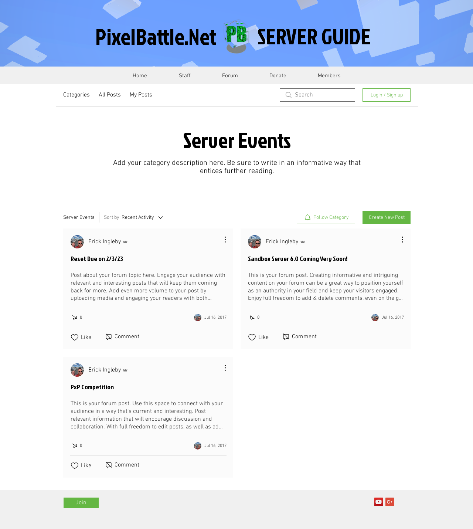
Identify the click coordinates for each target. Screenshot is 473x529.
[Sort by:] (134, 217)
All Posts (110, 95)
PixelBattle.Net (155, 36)
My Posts (141, 95)
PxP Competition (92, 386)
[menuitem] (326, 217)
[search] (317, 95)
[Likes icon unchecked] (74, 337)
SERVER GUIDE (314, 35)
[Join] (81, 503)
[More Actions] (221, 239)
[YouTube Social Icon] (378, 502)
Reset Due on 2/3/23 (97, 258)
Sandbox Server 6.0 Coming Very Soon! (297, 258)
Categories (76, 95)
